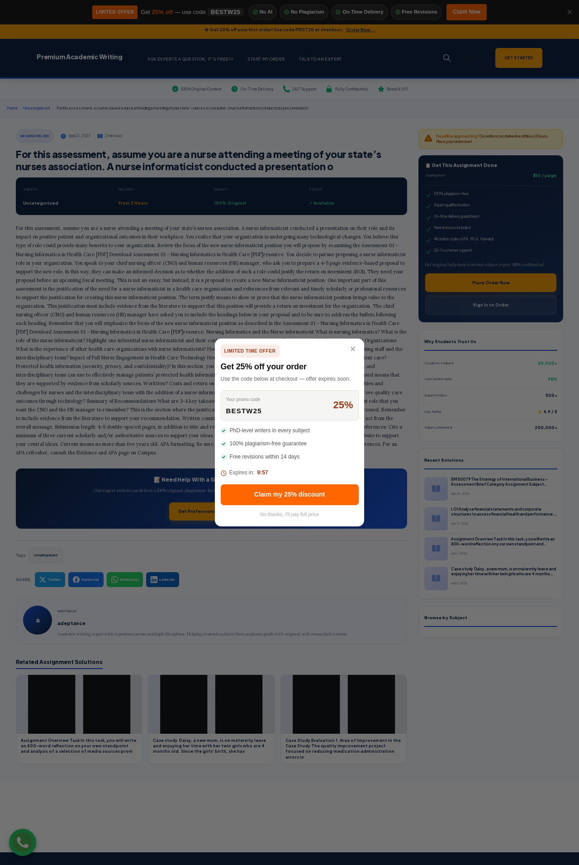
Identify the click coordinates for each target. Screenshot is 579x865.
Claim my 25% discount (289, 494)
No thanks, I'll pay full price (289, 514)
